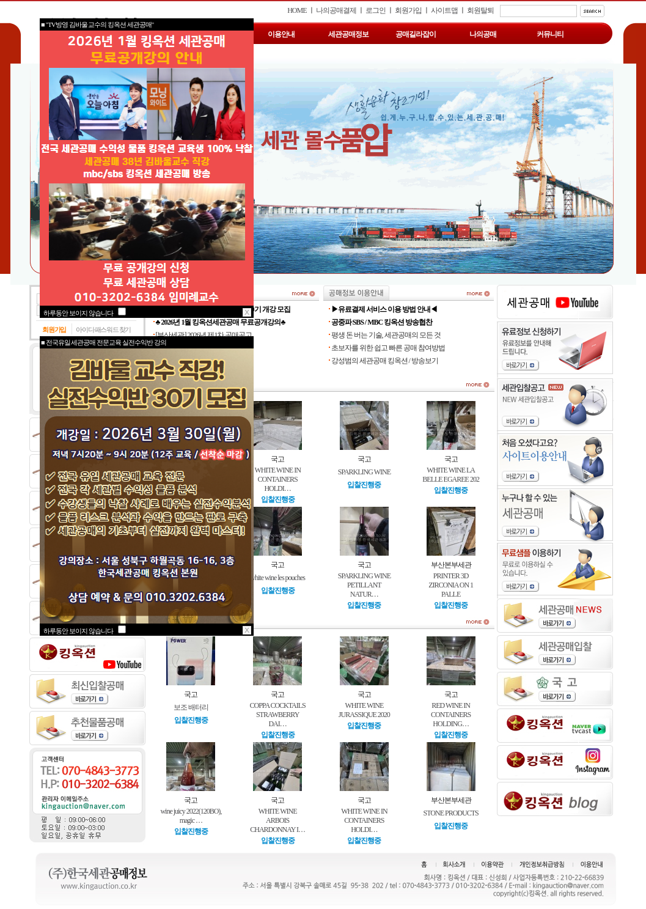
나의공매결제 (336, 10)
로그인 (375, 10)
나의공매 (482, 34)
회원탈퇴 (480, 10)
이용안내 (281, 34)
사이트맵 (444, 10)
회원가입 (408, 10)
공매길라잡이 (415, 34)
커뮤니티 (550, 34)
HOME (296, 10)
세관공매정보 (348, 34)
